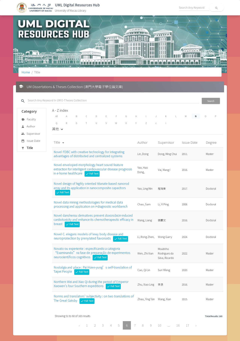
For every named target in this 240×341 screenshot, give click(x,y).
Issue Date (30, 140)
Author (28, 126)
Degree (211, 142)
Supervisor (30, 133)
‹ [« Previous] (79, 325)
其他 (58, 128)
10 (159, 325)
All (56, 116)
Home (26, 72)
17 (187, 325)
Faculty (28, 119)
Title (27, 148)
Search (210, 100)
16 (178, 325)
